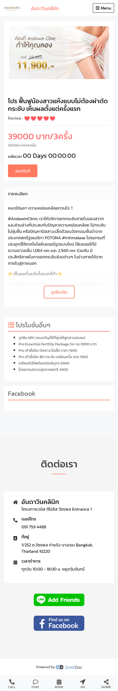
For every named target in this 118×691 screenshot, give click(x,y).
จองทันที (22, 171)
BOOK (59, 684)
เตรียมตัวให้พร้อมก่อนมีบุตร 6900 (44, 363)
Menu (103, 8)
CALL (11, 684)
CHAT (35, 684)
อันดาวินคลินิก (45, 8)
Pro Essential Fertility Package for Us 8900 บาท (58, 344)
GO (82, 684)
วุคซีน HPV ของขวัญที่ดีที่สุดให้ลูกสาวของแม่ (52, 338)
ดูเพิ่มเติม (59, 292)
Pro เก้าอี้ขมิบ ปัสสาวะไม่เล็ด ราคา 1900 (48, 350)
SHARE (106, 684)
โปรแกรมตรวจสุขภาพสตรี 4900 (43, 369)
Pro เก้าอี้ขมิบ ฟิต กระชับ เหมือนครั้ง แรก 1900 (53, 357)
